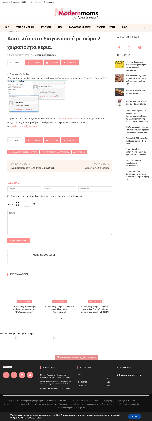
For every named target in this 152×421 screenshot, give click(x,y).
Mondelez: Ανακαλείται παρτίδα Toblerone (55, 388)
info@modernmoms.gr (129, 374)
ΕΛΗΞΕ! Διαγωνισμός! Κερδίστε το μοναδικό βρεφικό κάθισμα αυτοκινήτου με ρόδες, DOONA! (95, 309)
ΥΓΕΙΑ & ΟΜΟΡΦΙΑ (26, 27)
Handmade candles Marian (23, 152)
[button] (145, 27)
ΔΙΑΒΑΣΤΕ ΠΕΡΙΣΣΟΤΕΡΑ (28, 417)
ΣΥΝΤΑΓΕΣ (47, 27)
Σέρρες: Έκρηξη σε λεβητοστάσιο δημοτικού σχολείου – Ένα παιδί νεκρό (137, 152)
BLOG (124, 27)
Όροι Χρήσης (36, 2)
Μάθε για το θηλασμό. (96, 167)
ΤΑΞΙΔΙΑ (101, 27)
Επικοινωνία (49, 2)
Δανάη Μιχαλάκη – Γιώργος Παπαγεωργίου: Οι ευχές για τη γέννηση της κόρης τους (137, 130)
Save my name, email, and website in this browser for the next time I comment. (47, 196)
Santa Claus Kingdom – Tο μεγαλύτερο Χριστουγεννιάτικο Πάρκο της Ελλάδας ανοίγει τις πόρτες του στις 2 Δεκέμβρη (137, 116)
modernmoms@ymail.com (24, 126)
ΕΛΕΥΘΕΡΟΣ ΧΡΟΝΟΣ (81, 27)
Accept (133, 416)
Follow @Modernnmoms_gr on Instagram (76, 357)
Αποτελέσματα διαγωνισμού (55, 152)
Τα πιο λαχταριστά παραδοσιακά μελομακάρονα (133, 163)
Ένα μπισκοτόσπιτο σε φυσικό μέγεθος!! (32, 167)
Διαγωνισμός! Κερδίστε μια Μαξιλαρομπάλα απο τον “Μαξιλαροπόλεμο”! (24, 309)
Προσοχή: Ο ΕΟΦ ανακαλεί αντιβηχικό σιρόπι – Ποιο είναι (137, 141)
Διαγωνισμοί (79, 152)
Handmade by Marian (69, 118)
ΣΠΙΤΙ (113, 27)
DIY (8, 27)
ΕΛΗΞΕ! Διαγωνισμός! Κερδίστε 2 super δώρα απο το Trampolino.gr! (59, 309)
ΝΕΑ (61, 27)
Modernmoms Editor (45, 55)
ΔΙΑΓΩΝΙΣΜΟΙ (24, 301)
